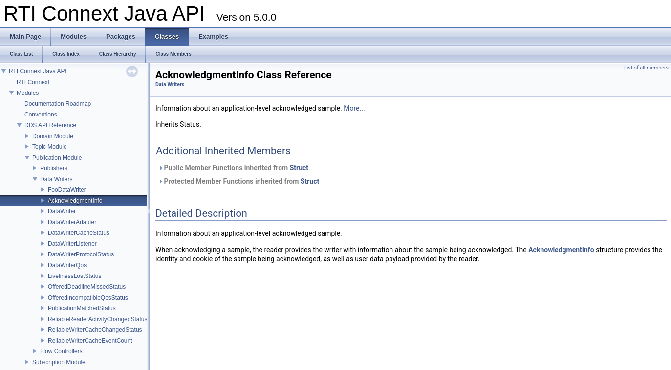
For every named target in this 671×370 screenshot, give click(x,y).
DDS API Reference (50, 125)
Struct (299, 168)
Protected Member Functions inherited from (238, 181)
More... (354, 108)
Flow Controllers (61, 351)
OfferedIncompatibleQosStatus (88, 297)
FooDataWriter (67, 189)
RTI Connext (33, 82)
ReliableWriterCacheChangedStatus (95, 329)
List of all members (646, 68)
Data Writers (56, 179)
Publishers (53, 168)
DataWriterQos (67, 265)
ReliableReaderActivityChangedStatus (97, 319)
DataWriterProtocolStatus (81, 254)
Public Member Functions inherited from (233, 168)
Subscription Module (59, 362)
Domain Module (52, 136)
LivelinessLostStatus (74, 276)
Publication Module (57, 157)
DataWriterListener (72, 243)
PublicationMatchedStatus (82, 308)
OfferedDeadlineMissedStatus (87, 286)
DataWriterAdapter (72, 222)
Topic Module (49, 146)
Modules (28, 93)
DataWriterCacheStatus (78, 233)
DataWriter (62, 211)
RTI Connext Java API (37, 71)
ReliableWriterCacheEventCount (90, 340)
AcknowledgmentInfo (75, 200)
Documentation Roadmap (57, 103)
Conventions (40, 114)
